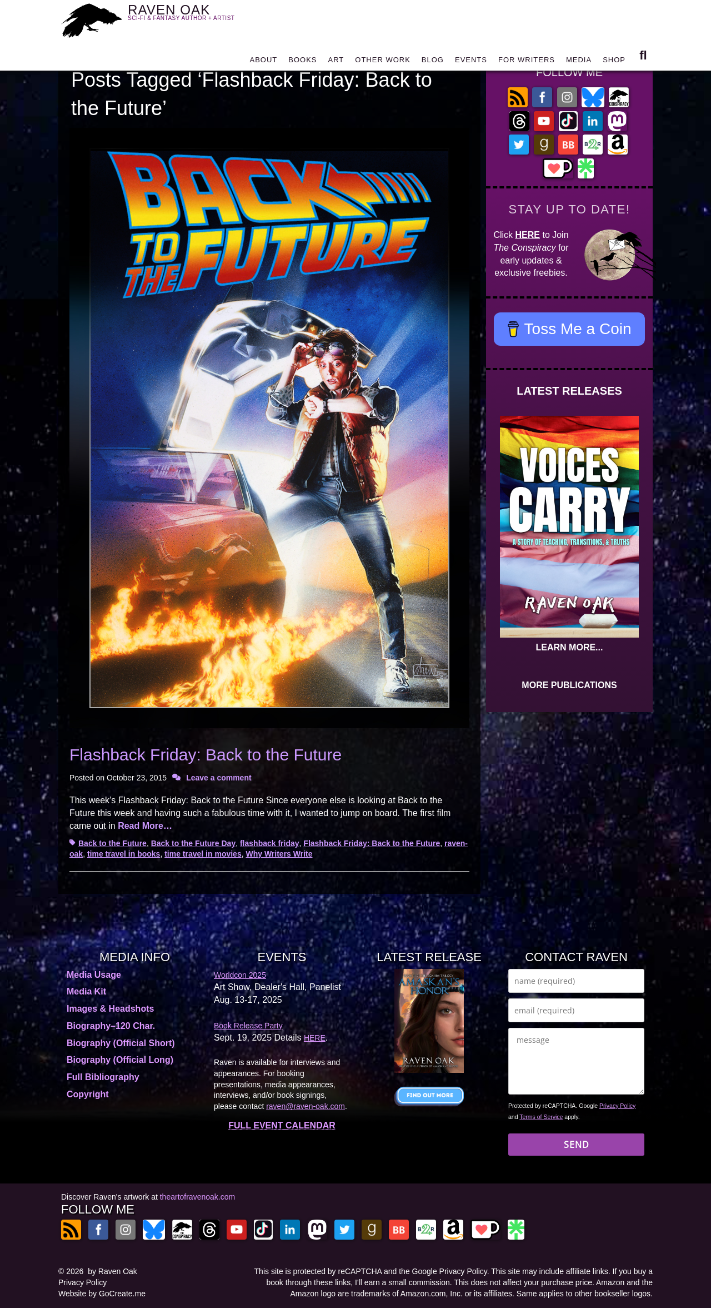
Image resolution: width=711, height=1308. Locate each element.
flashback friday (269, 843)
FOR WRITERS (526, 62)
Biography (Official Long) (120, 1060)
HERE (527, 235)
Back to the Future (112, 843)
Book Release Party (248, 1025)
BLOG (433, 62)
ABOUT (263, 62)
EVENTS (471, 62)
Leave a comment (219, 777)
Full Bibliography (103, 1077)
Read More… (145, 825)
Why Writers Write (279, 853)
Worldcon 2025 (240, 975)
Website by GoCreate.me (102, 1293)
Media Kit (86, 991)
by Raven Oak (112, 1271)
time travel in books (123, 853)
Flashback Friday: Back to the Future (205, 754)
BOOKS (302, 62)
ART (336, 62)
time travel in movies (203, 853)
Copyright (88, 1094)
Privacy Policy (617, 1105)
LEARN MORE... (569, 647)
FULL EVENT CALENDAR (282, 1125)
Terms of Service (541, 1116)
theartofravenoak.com (197, 1196)
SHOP (614, 62)
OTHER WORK (382, 62)
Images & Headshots (110, 1008)
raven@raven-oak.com (305, 1106)
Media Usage (94, 974)
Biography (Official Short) (121, 1043)
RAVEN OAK (197, 17)
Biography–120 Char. (111, 1026)
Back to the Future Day (193, 843)
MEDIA (579, 62)
